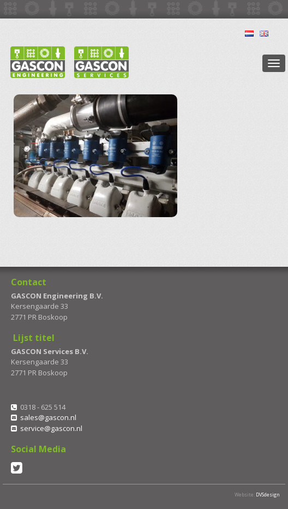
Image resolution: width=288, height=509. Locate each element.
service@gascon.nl (51, 428)
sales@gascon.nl (48, 417)
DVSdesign (268, 494)
